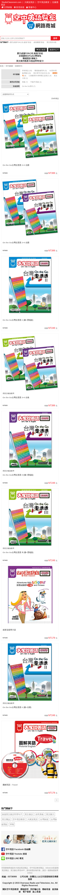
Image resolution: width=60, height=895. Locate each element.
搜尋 (55, 38)
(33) (27, 71)
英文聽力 (50, 814)
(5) (41, 71)
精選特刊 (18, 66)
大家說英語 (29, 2)
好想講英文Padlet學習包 (30, 56)
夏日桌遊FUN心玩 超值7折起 (20, 42)
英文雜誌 (6, 819)
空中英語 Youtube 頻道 (16, 854)
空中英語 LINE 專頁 (14, 858)
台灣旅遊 (44, 819)
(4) (40, 76)
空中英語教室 (43, 2)
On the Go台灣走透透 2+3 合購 (16, 165)
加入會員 (41, 50)
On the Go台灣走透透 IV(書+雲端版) (18, 475)
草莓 (12, 824)
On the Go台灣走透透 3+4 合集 (16, 397)
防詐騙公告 (35, 889)
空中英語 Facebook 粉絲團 (18, 849)
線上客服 (37, 892)
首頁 (2, 66)
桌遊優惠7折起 (39, 42)
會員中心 (54, 50)
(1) (36, 82)
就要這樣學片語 (9, 630)
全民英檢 (39, 814)
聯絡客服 (46, 889)
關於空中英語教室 (11, 889)
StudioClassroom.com (11, 2)
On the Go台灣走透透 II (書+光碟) (17, 707)
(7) (25, 82)
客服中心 (31, 7)
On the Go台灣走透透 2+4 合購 (16, 242)
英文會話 (29, 814)
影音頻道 (19, 7)
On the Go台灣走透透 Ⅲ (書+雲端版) (18, 552)
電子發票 (27, 892)
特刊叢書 (9, 66)
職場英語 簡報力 (30, 58)
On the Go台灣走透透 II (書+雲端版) (18, 320)
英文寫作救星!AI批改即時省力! (30, 61)
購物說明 (24, 889)
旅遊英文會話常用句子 (12, 814)
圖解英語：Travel (10, 785)
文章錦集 (7, 7)
